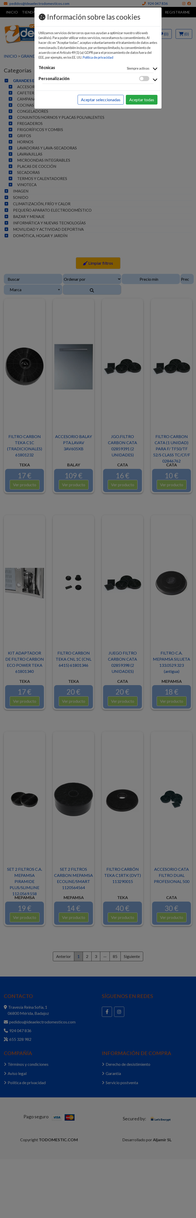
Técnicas (47, 67)
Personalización (54, 78)
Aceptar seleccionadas (100, 99)
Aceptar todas (141, 99)
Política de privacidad (98, 57)
